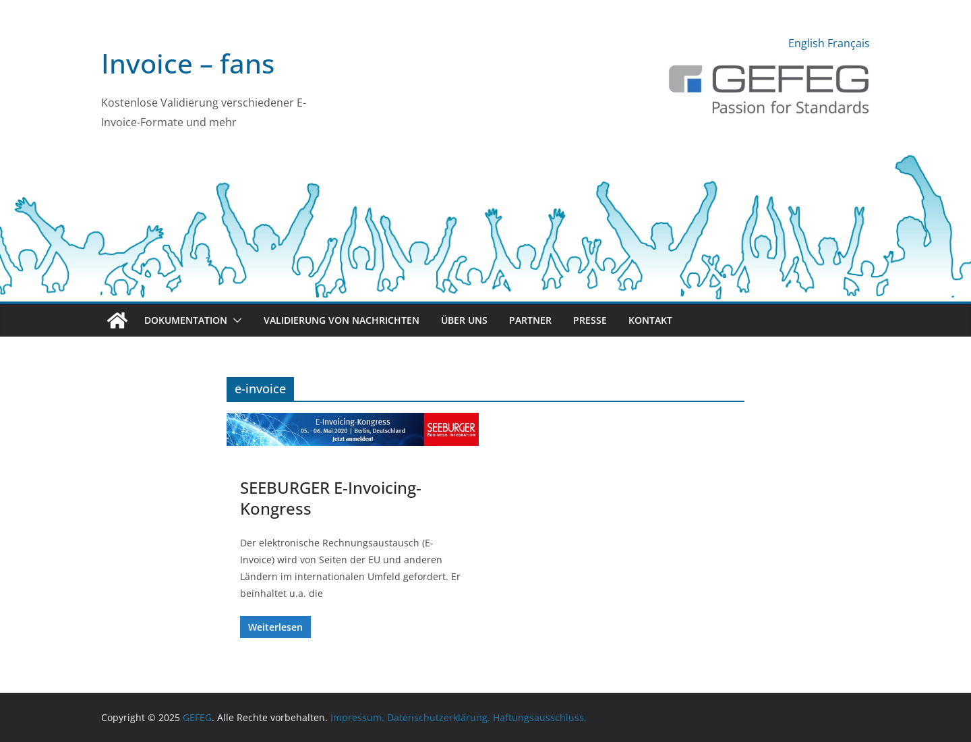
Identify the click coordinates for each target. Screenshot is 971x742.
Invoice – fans (187, 63)
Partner (530, 320)
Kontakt (650, 320)
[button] (234, 320)
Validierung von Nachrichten (341, 320)
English (806, 43)
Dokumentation (185, 320)
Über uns (464, 320)
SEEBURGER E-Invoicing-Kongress (330, 497)
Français (848, 43)
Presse (590, 320)
